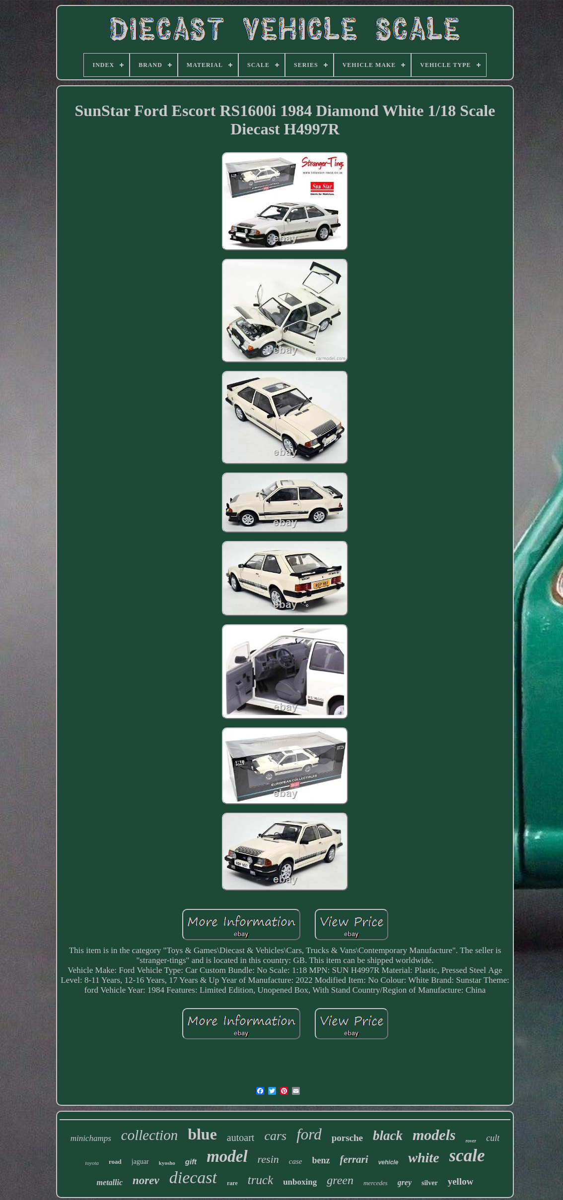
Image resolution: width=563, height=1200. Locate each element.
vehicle (388, 1162)
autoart (241, 1137)
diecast (193, 1177)
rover (471, 1140)
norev (146, 1180)
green (340, 1180)
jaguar (140, 1161)
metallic (110, 1182)
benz (321, 1160)
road (115, 1161)
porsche (347, 1138)
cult (492, 1138)
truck (260, 1180)
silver (430, 1183)
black (388, 1135)
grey (405, 1182)
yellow (461, 1181)
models (434, 1135)
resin (268, 1159)
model (227, 1156)
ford (309, 1134)
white (423, 1157)
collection (149, 1135)
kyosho (167, 1163)
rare (232, 1183)
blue (202, 1134)
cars (275, 1136)
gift (191, 1161)
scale (467, 1155)
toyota (92, 1163)
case (295, 1161)
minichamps (90, 1138)
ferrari (354, 1159)
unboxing (300, 1182)
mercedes (375, 1183)
